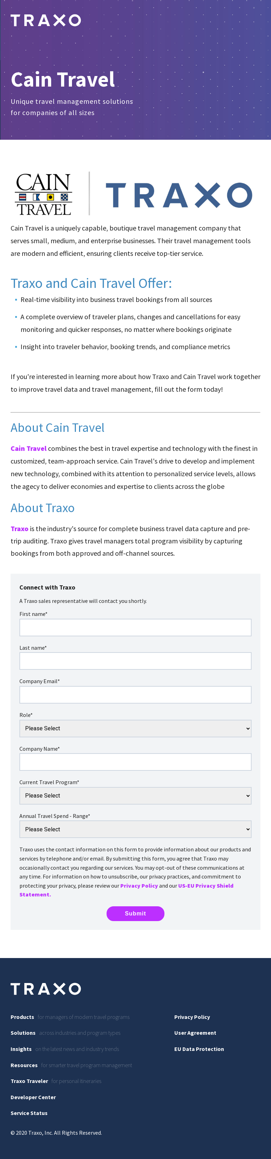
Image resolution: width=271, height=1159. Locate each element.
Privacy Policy (139, 885)
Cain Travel (29, 448)
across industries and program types (65, 1032)
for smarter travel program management (71, 1065)
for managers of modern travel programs (70, 1016)
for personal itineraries (56, 1080)
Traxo (20, 528)
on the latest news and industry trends (65, 1048)
